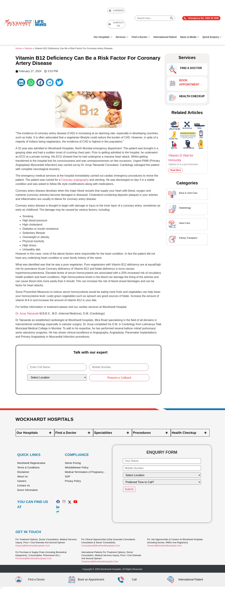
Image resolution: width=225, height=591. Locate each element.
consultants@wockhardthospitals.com (100, 545)
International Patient (165, 37)
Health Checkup (192, 96)
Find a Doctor (141, 37)
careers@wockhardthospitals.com (164, 545)
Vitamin (28, 48)
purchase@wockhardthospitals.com (34, 558)
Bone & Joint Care (188, 193)
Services (122, 37)
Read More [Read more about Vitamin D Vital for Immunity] (175, 170)
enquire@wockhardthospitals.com (33, 545)
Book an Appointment (91, 579)
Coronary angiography (75, 179)
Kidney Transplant (188, 238)
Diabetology (185, 208)
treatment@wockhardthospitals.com (99, 561)
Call (134, 579)
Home (19, 48)
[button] (21, 82)
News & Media (189, 37)
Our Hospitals (103, 37)
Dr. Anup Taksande (27, 313)
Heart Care (184, 223)
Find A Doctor (191, 68)
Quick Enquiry (212, 37)
